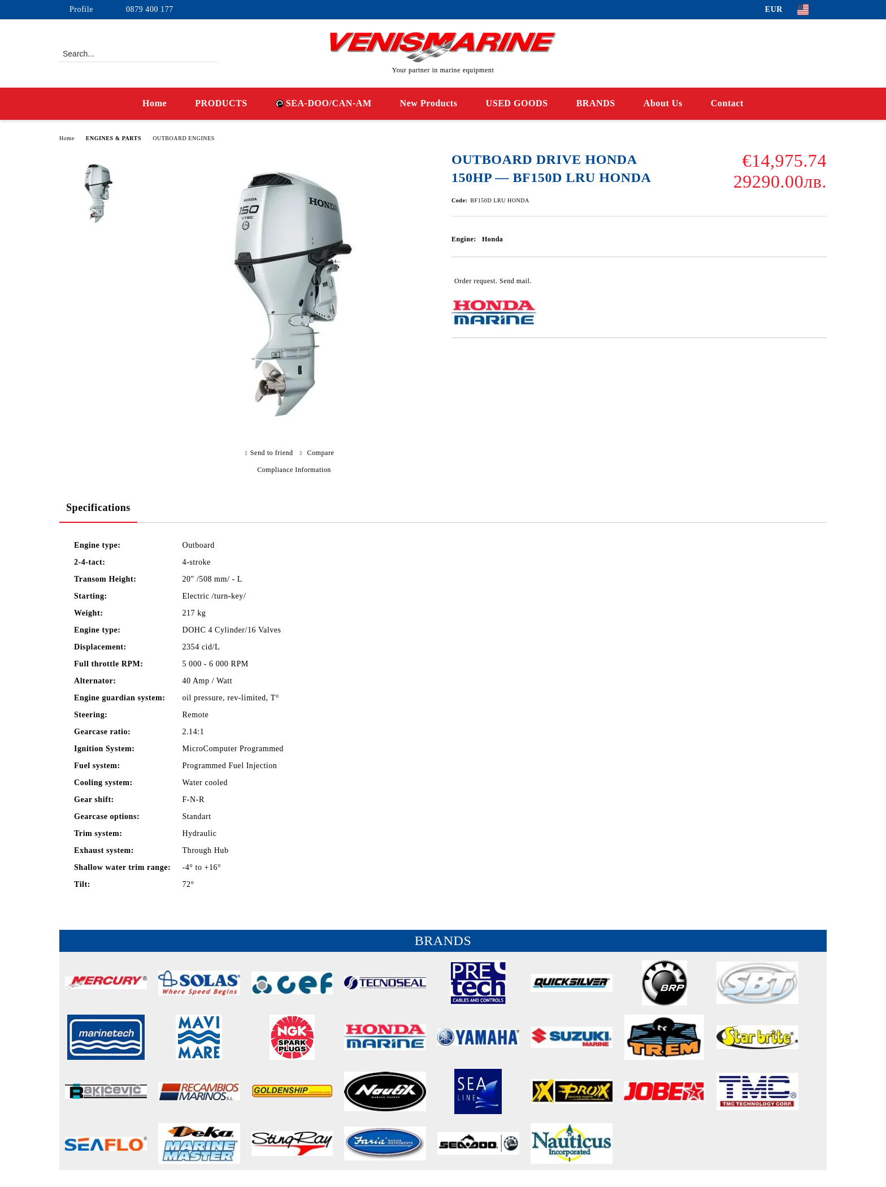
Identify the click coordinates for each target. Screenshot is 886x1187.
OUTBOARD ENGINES (184, 138)
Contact (727, 103)
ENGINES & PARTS (113, 138)
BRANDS (595, 103)
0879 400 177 (149, 9)
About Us (663, 103)
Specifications (98, 507)
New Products (429, 103)
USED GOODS (517, 103)
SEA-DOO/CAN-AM (324, 103)
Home (154, 103)
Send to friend (271, 453)
